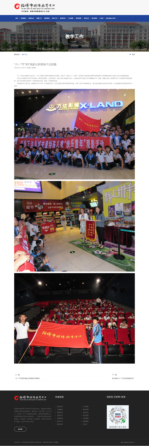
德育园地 (47, 18)
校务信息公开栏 (110, 18)
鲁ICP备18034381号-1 (128, 443)
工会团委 (70, 18)
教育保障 (78, 18)
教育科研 (62, 18)
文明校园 (85, 418)
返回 (132, 55)
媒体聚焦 (85, 421)
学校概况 (23, 18)
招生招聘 (94, 18)
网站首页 (16, 55)
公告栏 (101, 18)
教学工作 (54, 18)
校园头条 (31, 18)
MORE (20, 429)
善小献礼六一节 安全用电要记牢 (123, 378)
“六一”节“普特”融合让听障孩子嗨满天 (27, 378)
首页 (16, 18)
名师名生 (86, 18)
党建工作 (39, 18)
